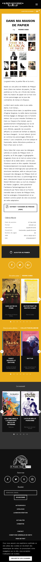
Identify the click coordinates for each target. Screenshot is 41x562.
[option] (11, 299)
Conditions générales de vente (20, 535)
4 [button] (20, 321)
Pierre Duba (23, 29)
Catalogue (20, 509)
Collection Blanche (10, 218)
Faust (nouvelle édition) (11, 360)
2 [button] (14, 321)
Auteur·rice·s (20, 505)
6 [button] (27, 321)
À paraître (20, 524)
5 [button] (24, 321)
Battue (30, 358)
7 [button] (30, 321)
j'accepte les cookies (20, 558)
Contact (20, 531)
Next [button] (39, 299)
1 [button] (11, 321)
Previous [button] (2, 299)
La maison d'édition (20, 512)
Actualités (20, 520)
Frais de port (20, 538)
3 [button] (17, 321)
